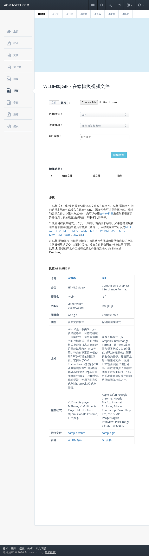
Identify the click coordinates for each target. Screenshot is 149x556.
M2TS (93, 231)
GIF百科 (107, 440)
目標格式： (56, 114)
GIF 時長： (55, 136)
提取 (97, 14)
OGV (75, 235)
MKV (75, 231)
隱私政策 (50, 552)
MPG (66, 231)
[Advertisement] (92, 45)
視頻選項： (56, 125)
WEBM (104, 231)
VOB (67, 235)
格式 (5, 548)
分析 (30, 548)
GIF (83, 235)
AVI (51, 231)
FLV (58, 231)
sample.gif (108, 433)
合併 (69, 14)
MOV (122, 231)
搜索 (22, 548)
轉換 (41, 14)
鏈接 (63, 102)
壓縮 (83, 14)
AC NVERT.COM (16, 5)
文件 (54, 102)
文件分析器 (106, 213)
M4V (52, 235)
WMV (84, 231)
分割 (55, 14)
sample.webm (76, 433)
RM (59, 235)
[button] (92, 5)
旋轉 (111, 14)
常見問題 (41, 548)
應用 (13, 548)
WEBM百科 (75, 440)
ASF (113, 231)
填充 (125, 14)
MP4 (128, 227)
